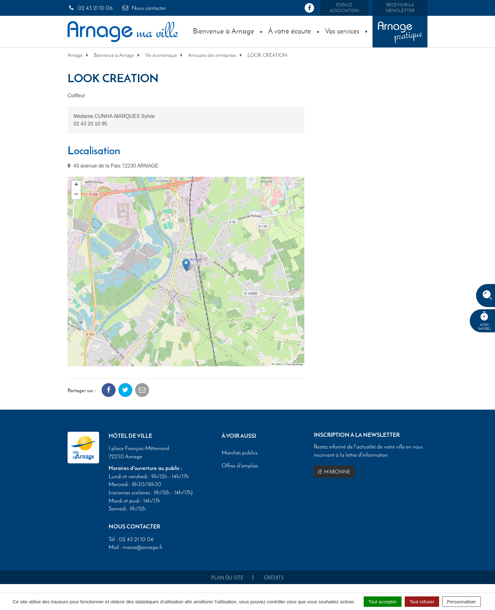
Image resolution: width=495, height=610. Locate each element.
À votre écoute (289, 30)
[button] (186, 265)
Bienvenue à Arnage (223, 30)
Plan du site (227, 578)
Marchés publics (240, 452)
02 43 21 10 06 (90, 7)
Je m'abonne (334, 472)
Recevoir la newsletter (400, 7)
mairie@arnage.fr (143, 547)
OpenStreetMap (294, 364)
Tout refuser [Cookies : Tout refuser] (421, 601)
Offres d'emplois (240, 465)
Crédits (274, 578)
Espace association (344, 7)
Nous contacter (144, 7)
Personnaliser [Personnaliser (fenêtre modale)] (461, 601)
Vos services (342, 30)
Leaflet (276, 364)
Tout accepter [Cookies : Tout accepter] (382, 601)
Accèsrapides (484, 321)
